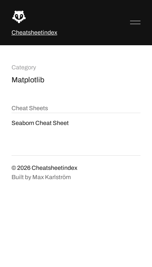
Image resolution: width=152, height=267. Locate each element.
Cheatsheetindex (34, 32)
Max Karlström (51, 177)
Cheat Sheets (30, 108)
